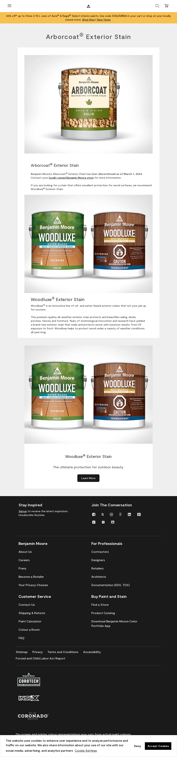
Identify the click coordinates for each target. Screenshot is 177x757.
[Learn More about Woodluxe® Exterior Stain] (88, 478)
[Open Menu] (9, 6)
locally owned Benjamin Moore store (71, 177)
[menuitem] (93, 514)
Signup (23, 511)
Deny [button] (137, 746)
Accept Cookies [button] (158, 746)
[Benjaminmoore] (88, 6)
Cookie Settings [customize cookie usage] (86, 750)
